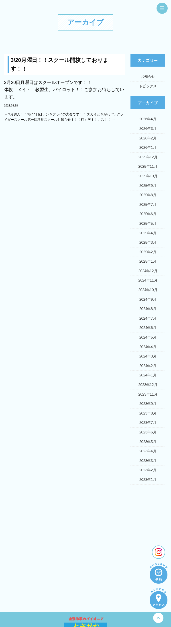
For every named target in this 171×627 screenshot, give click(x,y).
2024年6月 (148, 328)
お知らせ (148, 76)
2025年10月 (147, 176)
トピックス (148, 86)
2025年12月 (147, 157)
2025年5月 (148, 223)
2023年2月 (148, 470)
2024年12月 (147, 271)
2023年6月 (148, 432)
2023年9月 (148, 404)
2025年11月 (147, 166)
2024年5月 (148, 337)
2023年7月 (148, 423)
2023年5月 (148, 442)
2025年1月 (148, 261)
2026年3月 (148, 129)
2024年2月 (148, 366)
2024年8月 (148, 309)
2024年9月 (148, 299)
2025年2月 (148, 252)
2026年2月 (148, 138)
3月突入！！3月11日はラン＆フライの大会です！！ (47, 114)
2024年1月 (148, 375)
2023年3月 (148, 461)
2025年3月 (148, 242)
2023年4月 (148, 451)
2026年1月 (148, 147)
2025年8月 (148, 195)
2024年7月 (148, 318)
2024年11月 (147, 280)
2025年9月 (148, 186)
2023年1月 (148, 480)
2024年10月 (147, 290)
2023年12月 (147, 385)
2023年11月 (147, 394)
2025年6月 (148, 214)
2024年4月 (148, 347)
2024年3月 (148, 356)
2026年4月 (148, 119)
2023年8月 (148, 413)
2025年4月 (148, 233)
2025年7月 (148, 204)
